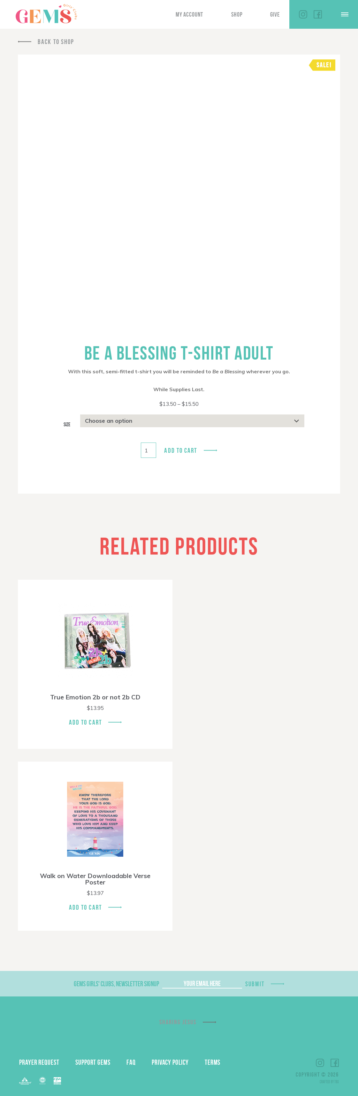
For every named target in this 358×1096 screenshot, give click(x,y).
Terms (213, 1062)
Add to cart (180, 450)
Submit (254, 983)
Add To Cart (85, 722)
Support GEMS (92, 1062)
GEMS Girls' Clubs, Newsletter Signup (116, 983)
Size (67, 424)
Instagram (303, 14)
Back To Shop (56, 41)
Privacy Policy (170, 1062)
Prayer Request (39, 1062)
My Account (189, 14)
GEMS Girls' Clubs (46, 13)
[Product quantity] (148, 450)
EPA (57, 1081)
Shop (236, 14)
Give (275, 14)
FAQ (131, 1062)
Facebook (318, 14)
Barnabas (25, 1081)
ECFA (42, 1081)
